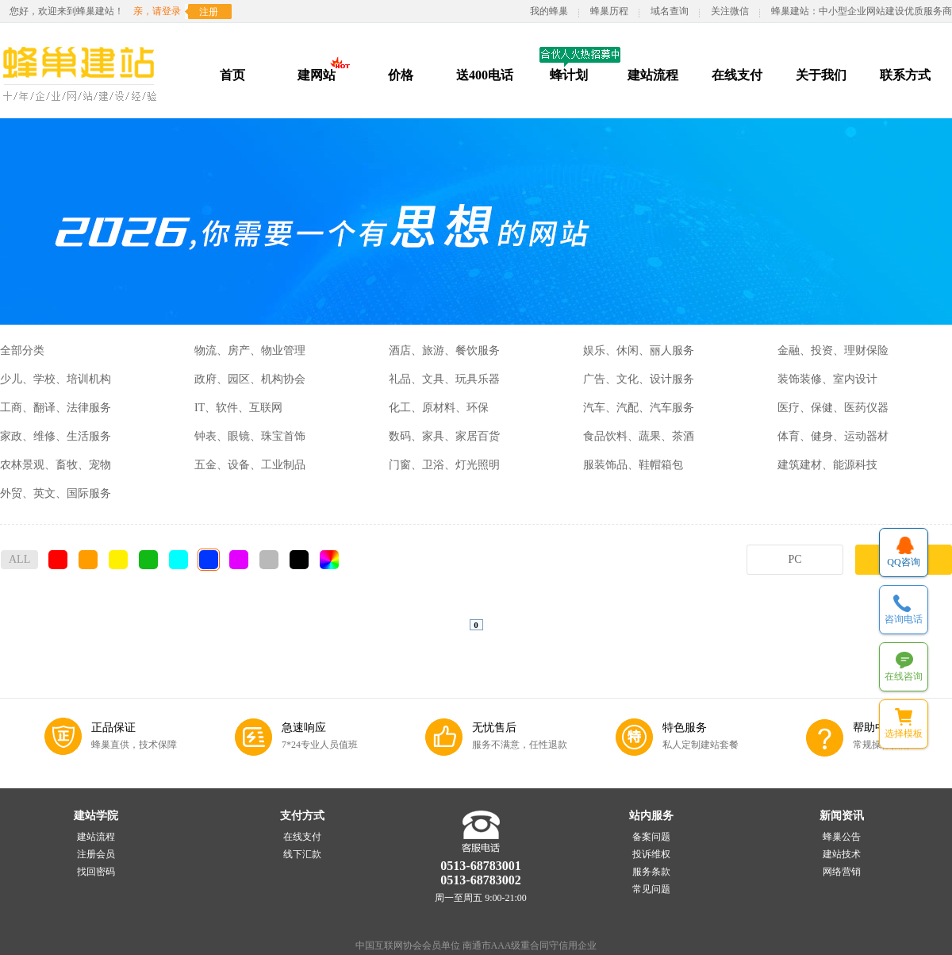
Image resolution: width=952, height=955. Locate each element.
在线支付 (737, 75)
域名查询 (670, 11)
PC (794, 559)
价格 (400, 75)
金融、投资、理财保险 (833, 350)
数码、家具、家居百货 (444, 436)
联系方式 (905, 75)
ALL (19, 559)
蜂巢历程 (609, 11)
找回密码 (96, 871)
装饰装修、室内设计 (827, 379)
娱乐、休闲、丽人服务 (638, 350)
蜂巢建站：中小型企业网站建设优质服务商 (861, 11)
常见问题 (651, 889)
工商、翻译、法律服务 (55, 408)
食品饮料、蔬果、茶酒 (638, 436)
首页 (232, 75)
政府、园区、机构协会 (249, 379)
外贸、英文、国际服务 (55, 493)
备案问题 (651, 836)
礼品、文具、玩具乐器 (444, 379)
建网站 (317, 75)
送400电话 (484, 75)
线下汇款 (302, 854)
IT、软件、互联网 (238, 408)
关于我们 (821, 75)
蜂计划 (569, 75)
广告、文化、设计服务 (638, 379)
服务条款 (651, 871)
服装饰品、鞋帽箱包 (633, 465)
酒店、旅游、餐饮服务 (444, 350)
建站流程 (653, 75)
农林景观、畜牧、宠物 (55, 465)
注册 (208, 11)
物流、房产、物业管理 (249, 350)
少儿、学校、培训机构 (55, 379)
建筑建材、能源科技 (827, 465)
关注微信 (730, 11)
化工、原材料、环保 (439, 408)
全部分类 (22, 350)
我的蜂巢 (549, 11)
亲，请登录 (157, 11)
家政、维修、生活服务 (55, 436)
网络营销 (842, 871)
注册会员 (96, 854)
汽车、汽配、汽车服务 (638, 408)
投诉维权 (651, 854)
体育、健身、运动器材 (833, 436)
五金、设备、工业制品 (249, 465)
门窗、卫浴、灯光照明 (444, 465)
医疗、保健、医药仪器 (833, 408)
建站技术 (842, 854)
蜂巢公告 (842, 836)
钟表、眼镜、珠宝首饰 (249, 436)
